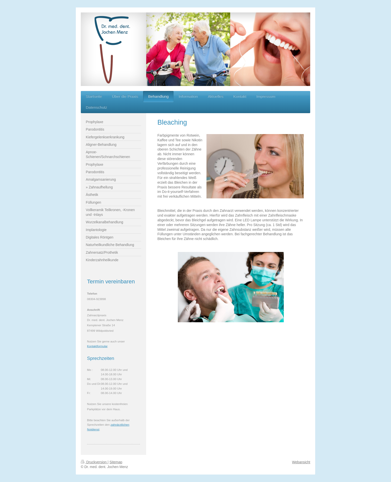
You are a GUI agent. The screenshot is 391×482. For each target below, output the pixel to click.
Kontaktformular (97, 346)
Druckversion (94, 462)
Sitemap (115, 462)
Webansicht (301, 462)
